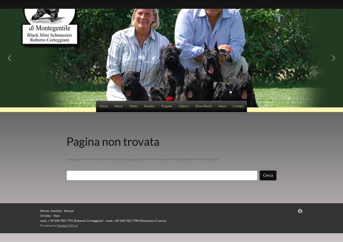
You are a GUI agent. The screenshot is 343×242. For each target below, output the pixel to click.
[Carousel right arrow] (333, 58)
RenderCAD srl (67, 225)
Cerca (268, 175)
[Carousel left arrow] (10, 58)
